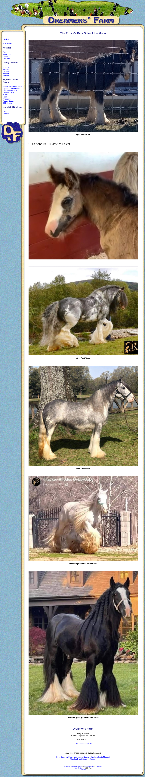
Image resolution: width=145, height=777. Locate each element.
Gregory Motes (88, 766)
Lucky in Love (8, 93)
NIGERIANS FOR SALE (12, 87)
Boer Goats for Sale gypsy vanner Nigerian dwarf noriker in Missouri (83, 757)
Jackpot (6, 69)
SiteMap (83, 769)
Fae (4, 52)
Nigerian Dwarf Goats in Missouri (83, 759)
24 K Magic (7, 103)
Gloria (5, 56)
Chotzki (6, 114)
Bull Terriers (7, 43)
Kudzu (5, 95)
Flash (5, 97)
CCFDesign (98, 766)
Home (6, 39)
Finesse (6, 75)
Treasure (6, 58)
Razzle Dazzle (8, 101)
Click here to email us (83, 744)
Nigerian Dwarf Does (11, 89)
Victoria (6, 73)
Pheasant (6, 99)
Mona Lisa (7, 54)
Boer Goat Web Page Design (73, 766)
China (5, 112)
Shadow (6, 67)
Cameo (6, 71)
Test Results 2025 (10, 91)
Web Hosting (78, 768)
